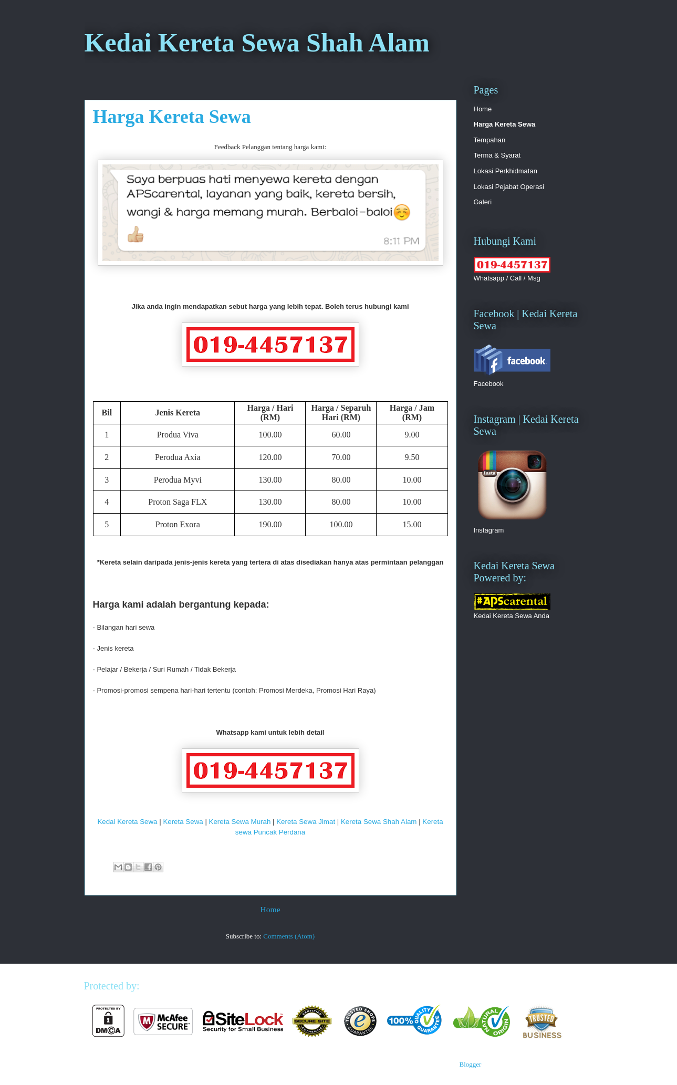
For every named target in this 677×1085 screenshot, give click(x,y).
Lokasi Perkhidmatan (505, 171)
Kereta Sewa (183, 822)
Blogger (470, 1064)
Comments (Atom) (289, 936)
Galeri (483, 202)
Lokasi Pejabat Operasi (509, 187)
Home (270, 909)
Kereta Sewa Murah (240, 822)
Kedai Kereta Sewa (127, 822)
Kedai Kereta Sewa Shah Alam (257, 42)
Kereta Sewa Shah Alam (378, 822)
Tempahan (490, 140)
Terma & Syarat (497, 155)
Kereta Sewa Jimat (305, 822)
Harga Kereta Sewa (505, 124)
